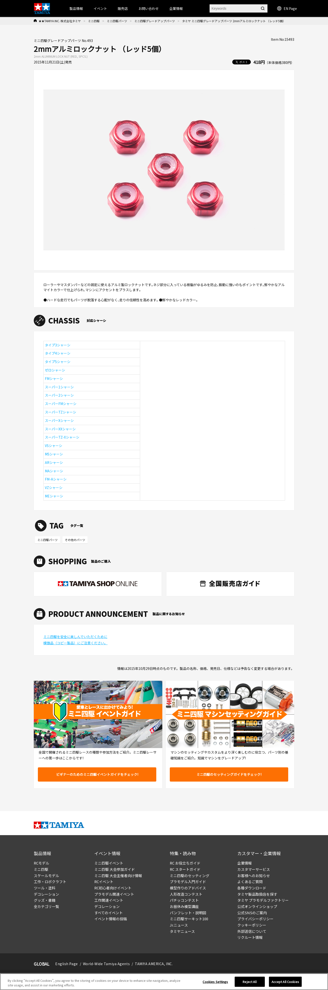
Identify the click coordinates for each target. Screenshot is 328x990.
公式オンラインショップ (257, 906)
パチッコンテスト (184, 900)
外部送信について (251, 931)
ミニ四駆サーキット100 (189, 918)
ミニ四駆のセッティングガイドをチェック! (229, 774)
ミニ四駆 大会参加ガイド (114, 869)
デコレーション (46, 894)
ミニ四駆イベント (108, 863)
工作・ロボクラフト (50, 881)
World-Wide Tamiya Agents (106, 963)
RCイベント (103, 881)
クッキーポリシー (251, 925)
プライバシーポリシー (255, 918)
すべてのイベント (108, 912)
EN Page (287, 8)
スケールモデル (46, 875)
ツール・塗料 (44, 887)
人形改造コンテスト (186, 894)
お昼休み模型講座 (184, 906)
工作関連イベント (108, 900)
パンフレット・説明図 (188, 912)
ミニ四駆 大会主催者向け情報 (118, 875)
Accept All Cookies (285, 984)
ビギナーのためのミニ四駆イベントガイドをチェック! (97, 774)
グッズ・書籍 (44, 900)
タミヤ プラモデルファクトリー (263, 900)
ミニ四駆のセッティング (189, 875)
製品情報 (76, 8)
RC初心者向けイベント (112, 887)
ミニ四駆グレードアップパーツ (154, 21)
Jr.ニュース (179, 925)
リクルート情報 (250, 937)
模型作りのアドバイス (188, 887)
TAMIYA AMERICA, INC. (154, 963)
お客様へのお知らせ (253, 875)
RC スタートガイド (185, 869)
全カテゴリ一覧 (46, 906)
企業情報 (244, 863)
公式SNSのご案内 (252, 912)
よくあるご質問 (250, 881)
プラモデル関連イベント (114, 894)
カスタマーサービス (253, 869)
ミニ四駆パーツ (117, 21)
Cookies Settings (215, 984)
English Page (66, 963)
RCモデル (41, 863)
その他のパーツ (75, 540)
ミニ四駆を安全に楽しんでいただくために (75, 636)
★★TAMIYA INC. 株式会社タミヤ (60, 21)
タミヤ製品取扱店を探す (257, 894)
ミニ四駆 (94, 21)
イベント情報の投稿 (110, 918)
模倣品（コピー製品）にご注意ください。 (75, 642)
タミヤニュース (182, 931)
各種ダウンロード (251, 887)
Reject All (249, 984)
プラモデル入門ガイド (188, 881)
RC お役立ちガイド (185, 863)
